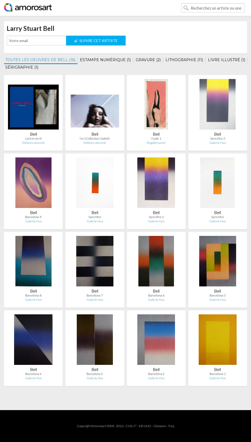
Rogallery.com (156, 143)
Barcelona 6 (156, 295)
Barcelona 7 (95, 295)
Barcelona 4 (33, 374)
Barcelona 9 (33, 217)
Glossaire (159, 426)
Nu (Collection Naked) (95, 138)
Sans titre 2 (217, 138)
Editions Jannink (33, 143)
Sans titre (94, 217)
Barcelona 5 (218, 295)
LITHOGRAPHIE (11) (184, 59)
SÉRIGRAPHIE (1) (21, 67)
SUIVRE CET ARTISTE (96, 40)
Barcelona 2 (156, 374)
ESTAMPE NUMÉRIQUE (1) (105, 59)
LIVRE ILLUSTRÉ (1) (226, 59)
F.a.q (171, 426)
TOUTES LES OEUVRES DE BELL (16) (40, 59)
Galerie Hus (217, 143)
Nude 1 (156, 138)
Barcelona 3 (95, 374)
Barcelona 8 (33, 295)
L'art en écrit (33, 138)
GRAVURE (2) (148, 59)
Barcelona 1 (218, 374)
